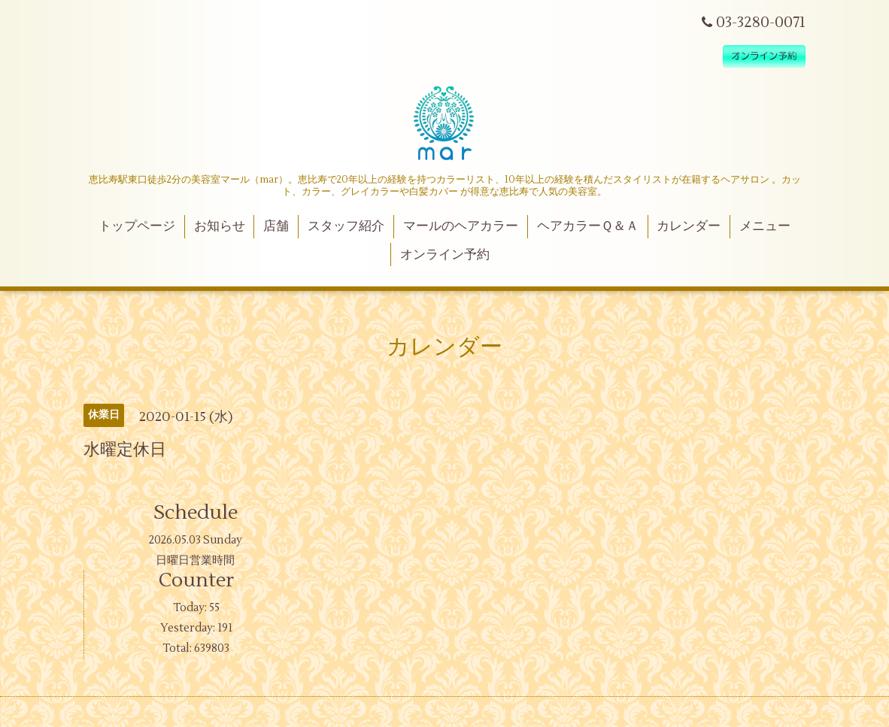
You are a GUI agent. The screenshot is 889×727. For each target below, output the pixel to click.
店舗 (276, 226)
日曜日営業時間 (195, 560)
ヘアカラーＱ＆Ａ (588, 226)
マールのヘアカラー (460, 226)
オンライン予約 (445, 255)
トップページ (137, 226)
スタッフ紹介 (346, 226)
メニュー (764, 226)
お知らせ (219, 226)
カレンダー (689, 226)
